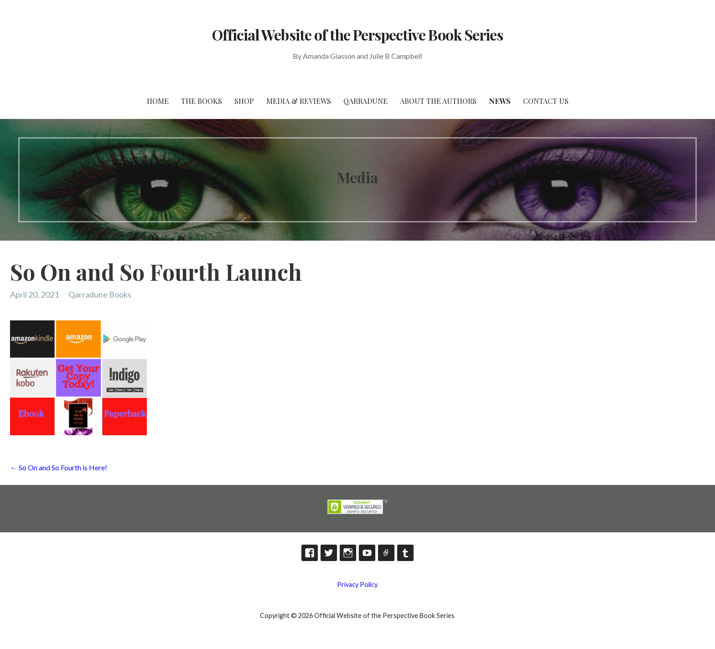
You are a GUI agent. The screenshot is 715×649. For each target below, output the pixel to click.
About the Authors (438, 101)
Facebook (309, 553)
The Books (201, 101)
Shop (244, 101)
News (500, 101)
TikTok (386, 553)
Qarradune (365, 101)
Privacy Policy (357, 584)
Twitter (329, 553)
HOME (158, 101)
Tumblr (405, 553)
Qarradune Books (99, 294)
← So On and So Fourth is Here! (58, 467)
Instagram (348, 553)
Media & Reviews (298, 101)
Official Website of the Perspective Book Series (357, 34)
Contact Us (546, 101)
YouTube (367, 553)
